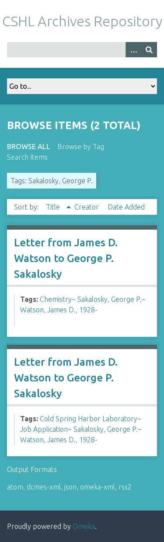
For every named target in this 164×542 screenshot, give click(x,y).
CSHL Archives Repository (82, 21)
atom (15, 487)
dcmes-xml (44, 487)
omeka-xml (97, 487)
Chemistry (56, 299)
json (70, 487)
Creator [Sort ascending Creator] (87, 207)
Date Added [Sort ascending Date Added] (126, 207)
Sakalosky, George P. (109, 299)
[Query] (82, 49)
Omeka (84, 526)
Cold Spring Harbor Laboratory (88, 419)
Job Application (44, 429)
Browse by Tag (80, 146)
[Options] (133, 49)
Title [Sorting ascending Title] (54, 207)
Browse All (28, 146)
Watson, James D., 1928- (59, 310)
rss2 (125, 487)
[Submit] (149, 49)
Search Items (27, 157)
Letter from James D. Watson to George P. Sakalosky (66, 258)
